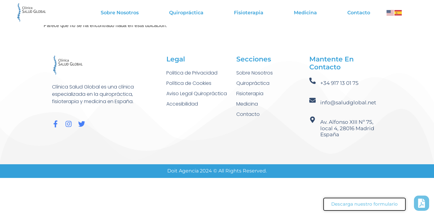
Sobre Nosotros (120, 13)
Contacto (358, 13)
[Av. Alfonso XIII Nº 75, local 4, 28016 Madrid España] (312, 119)
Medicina (305, 13)
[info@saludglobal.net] (312, 100)
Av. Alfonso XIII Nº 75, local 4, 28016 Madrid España (347, 128)
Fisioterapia (248, 13)
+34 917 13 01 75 (339, 83)
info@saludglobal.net (348, 102)
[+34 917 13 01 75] (312, 81)
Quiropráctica (186, 13)
